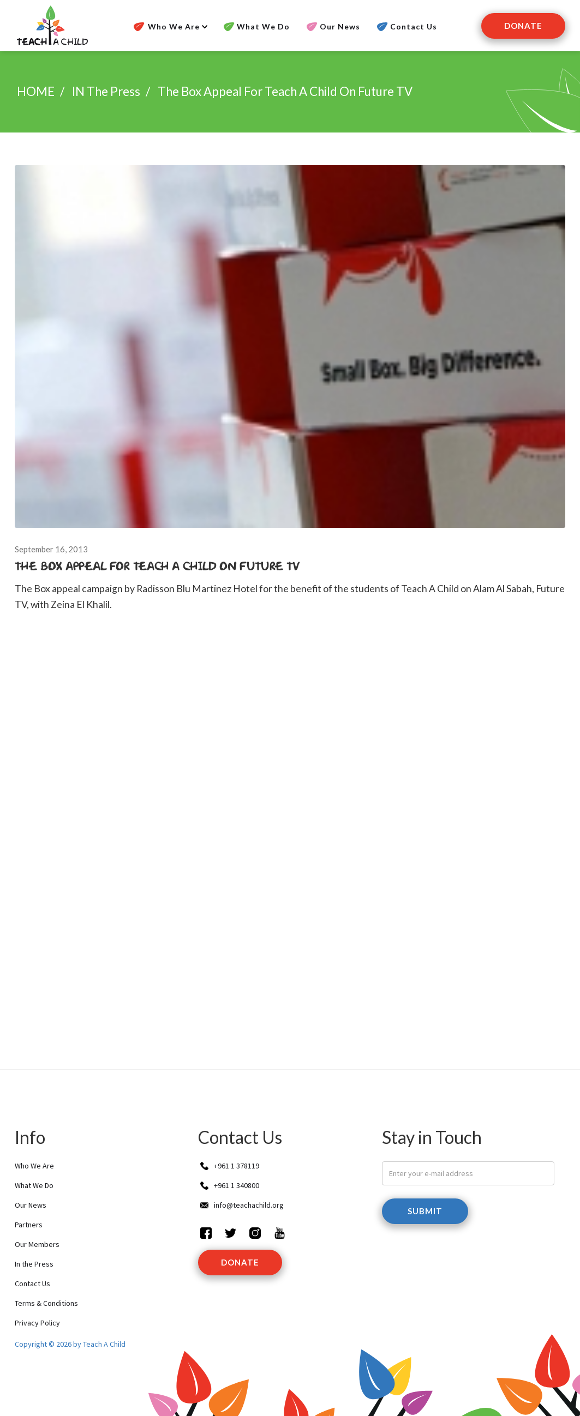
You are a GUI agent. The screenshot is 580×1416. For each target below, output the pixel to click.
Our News (340, 26)
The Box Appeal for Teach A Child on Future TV (285, 91)
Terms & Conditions (46, 1303)
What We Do (263, 26)
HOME (36, 91)
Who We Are (34, 1165)
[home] (51, 25)
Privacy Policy (37, 1322)
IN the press (106, 91)
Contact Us (413, 26)
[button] (169, 27)
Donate (523, 26)
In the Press (34, 1264)
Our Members (37, 1244)
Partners (29, 1224)
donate (240, 1262)
